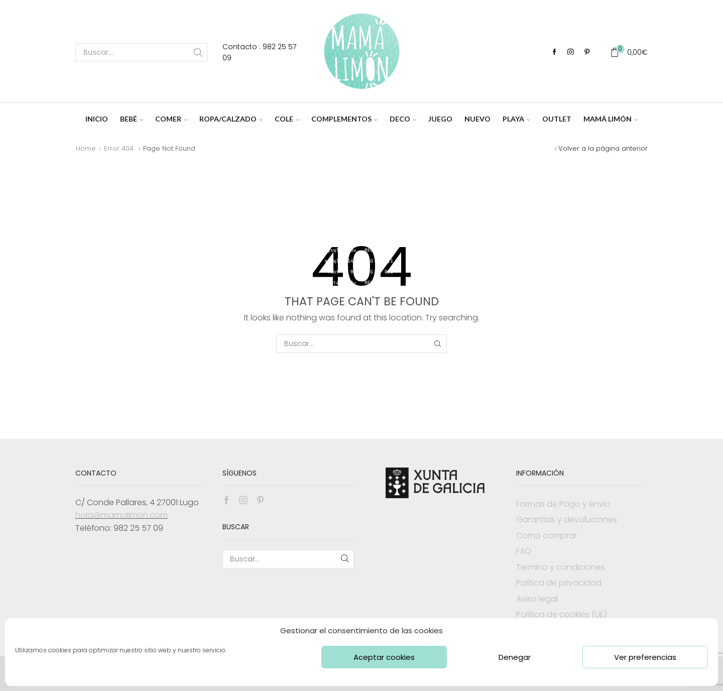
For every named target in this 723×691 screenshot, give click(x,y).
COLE (287, 118)
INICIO (96, 118)
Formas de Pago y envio (563, 504)
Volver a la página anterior (603, 148)
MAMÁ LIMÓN (610, 118)
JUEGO (440, 118)
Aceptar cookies (384, 657)
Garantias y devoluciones (566, 519)
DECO (403, 118)
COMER (171, 118)
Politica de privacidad (558, 583)
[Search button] (198, 52)
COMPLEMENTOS (344, 118)
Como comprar (546, 535)
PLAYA (516, 118)
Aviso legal (537, 599)
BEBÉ (131, 118)
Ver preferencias (645, 657)
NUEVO (477, 118)
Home (86, 148)
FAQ (523, 551)
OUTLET (556, 118)
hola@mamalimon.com (121, 515)
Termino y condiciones (560, 567)
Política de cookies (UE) (561, 614)
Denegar (515, 657)
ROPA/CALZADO (231, 118)
